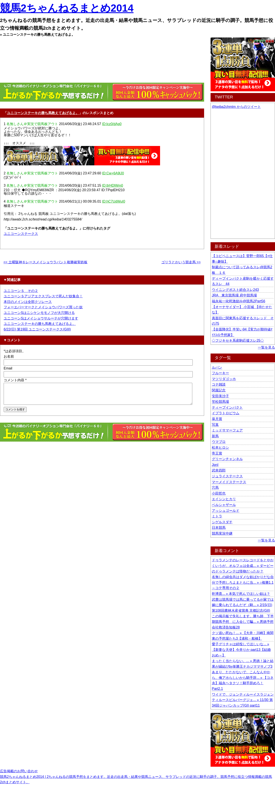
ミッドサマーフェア (227, 430)
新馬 (215, 436)
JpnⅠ (215, 465)
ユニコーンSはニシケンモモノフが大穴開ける (39, 313)
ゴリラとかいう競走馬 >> (181, 262)
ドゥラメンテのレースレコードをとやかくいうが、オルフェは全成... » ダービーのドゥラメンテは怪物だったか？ (243, 565)
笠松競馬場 (220, 401)
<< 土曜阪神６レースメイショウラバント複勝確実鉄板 (45, 262)
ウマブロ (219, 442)
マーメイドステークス (229, 482)
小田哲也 (219, 493)
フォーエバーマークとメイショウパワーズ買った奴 (43, 307)
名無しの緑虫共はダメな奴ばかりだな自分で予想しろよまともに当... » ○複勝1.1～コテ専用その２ (243, 582)
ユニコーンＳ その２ (21, 291)
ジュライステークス (227, 476)
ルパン (217, 367)
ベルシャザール (224, 505)
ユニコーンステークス (21, 234)
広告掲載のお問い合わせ (19, 771)
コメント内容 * (15, 380)
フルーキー (220, 373)
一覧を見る (266, 347)
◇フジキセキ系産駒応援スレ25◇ (238, 340)
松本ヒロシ (220, 447)
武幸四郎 (219, 470)
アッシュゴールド (225, 510)
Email (8, 368)
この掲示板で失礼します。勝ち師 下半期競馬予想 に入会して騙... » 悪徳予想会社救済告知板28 (243, 621)
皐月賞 (217, 419)
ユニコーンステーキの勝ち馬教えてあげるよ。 (43, 113)
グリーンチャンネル (227, 459)
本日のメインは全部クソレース (28, 302)
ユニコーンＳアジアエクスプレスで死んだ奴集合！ (43, 296)
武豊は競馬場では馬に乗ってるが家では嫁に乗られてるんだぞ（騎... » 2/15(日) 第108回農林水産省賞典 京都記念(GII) (243, 605)
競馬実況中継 (222, 533)
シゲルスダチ (222, 522)
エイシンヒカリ (224, 499)
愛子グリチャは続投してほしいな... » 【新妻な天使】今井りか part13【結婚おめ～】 (241, 649)
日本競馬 (219, 527)
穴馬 (215, 487)
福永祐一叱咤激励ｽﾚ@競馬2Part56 (238, 301)
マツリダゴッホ (224, 379)
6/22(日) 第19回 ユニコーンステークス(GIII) (37, 329)
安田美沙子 (220, 396)
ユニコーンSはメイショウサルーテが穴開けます (41, 318)
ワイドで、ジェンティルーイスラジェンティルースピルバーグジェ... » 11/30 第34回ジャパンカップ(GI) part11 (243, 700)
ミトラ (217, 516)
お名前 (9, 356)
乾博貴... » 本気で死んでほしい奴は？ (241, 594)
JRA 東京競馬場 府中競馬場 (234, 295)
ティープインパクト (227, 407)
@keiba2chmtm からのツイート (236, 107)
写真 (215, 425)
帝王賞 (217, 453)
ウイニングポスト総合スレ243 (235, 290)
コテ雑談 (219, 384)
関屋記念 (219, 390)
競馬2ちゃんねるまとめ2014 (66, 8)
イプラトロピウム (225, 413)
